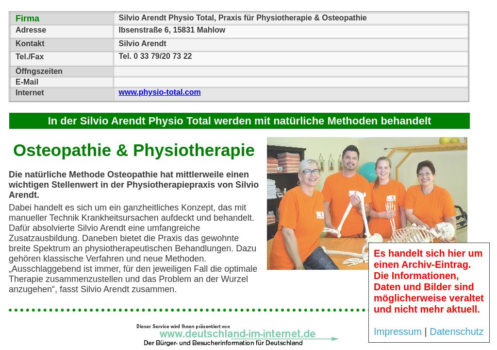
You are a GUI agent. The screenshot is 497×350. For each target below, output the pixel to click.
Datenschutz (456, 331)
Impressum (398, 331)
